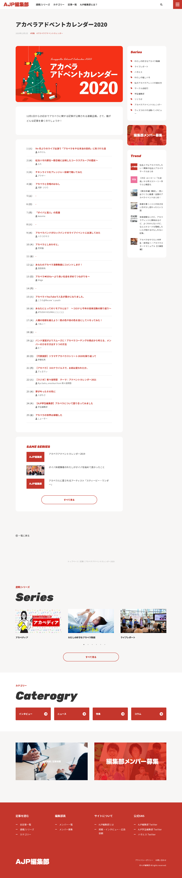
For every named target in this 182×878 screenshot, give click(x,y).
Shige (40, 279)
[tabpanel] (38, 625)
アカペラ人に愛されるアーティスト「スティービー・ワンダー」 (68, 484)
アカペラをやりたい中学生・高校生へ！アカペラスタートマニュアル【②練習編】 (147, 244)
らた (40, 163)
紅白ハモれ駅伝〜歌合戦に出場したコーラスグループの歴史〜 (66, 160)
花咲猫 (41, 248)
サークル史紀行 (141, 88)
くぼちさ (42, 394)
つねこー (42, 323)
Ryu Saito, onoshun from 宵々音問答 (54, 383)
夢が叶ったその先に (45, 391)
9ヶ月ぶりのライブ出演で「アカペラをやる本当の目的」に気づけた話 (70, 148)
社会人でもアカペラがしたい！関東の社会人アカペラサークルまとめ (147, 168)
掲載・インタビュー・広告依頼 (112, 831)
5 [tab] (100, 644)
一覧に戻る (23, 535)
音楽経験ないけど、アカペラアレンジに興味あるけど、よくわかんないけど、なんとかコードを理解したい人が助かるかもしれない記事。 (147, 224)
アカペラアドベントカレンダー (148, 104)
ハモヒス (138, 72)
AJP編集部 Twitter (147, 824)
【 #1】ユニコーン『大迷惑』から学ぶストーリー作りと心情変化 (147, 181)
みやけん (42, 152)
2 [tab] (88, 644)
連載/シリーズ (43, 4)
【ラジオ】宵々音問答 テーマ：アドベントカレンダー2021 (65, 379)
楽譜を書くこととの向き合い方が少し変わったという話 (147, 207)
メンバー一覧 (66, 824)
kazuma (41, 216)
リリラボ (138, 99)
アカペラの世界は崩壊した (48, 415)
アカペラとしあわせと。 (47, 244)
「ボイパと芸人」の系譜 (47, 212)
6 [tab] (104, 644)
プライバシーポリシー (144, 860)
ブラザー (42, 175)
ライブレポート (141, 66)
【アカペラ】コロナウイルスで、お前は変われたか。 (62, 368)
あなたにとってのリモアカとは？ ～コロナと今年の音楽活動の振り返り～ (73, 308)
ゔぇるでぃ (42, 371)
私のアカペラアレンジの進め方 (148, 82)
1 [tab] (83, 644)
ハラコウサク (43, 236)
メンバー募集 (66, 829)
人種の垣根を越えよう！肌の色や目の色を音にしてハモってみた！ (68, 320)
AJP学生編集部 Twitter (150, 829)
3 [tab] (92, 644)
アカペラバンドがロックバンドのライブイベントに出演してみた (67, 232)
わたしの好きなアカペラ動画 (147, 61)
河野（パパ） (43, 187)
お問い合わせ (160, 860)
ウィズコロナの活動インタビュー (148, 112)
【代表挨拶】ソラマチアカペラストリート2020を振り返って (65, 356)
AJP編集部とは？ (89, 4)
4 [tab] (96, 644)
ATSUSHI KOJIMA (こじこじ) (51, 312)
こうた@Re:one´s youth (49, 300)
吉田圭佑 (42, 268)
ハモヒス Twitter (146, 834)
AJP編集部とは (106, 824)
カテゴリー (58, 4)
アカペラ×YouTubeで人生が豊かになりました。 (60, 296)
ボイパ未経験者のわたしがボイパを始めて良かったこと (66, 470)
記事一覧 (72, 4)
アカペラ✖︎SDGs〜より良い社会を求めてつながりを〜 (62, 276)
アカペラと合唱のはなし (47, 184)
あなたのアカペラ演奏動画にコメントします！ (58, 264)
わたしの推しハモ (142, 77)
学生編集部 (42, 406)
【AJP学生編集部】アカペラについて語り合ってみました (64, 403)
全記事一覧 (25, 824)
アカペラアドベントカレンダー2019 (56, 457)
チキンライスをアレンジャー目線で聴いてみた (58, 172)
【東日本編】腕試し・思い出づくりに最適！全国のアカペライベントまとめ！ (147, 194)
